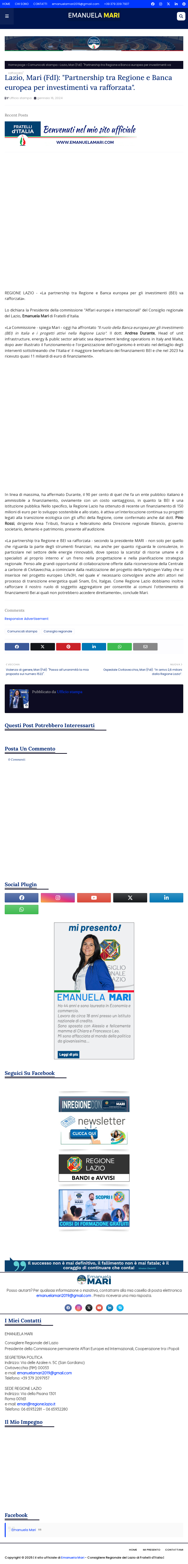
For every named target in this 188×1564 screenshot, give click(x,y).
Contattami (174, 1550)
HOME (6, 4)
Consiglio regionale (58, 631)
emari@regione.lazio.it (36, 1404)
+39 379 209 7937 (116, 4)
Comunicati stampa (43, 65)
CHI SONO (22, 4)
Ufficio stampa (20, 98)
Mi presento (151, 1550)
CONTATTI (40, 4)
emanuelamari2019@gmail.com (75, 4)
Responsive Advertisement (27, 618)
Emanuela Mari (24, 1530)
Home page (16, 65)
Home (133, 1550)
